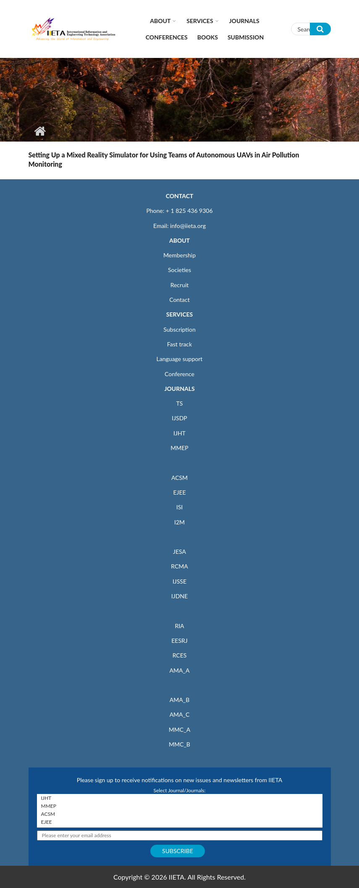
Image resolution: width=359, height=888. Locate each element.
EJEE (179, 492)
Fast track (179, 344)
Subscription (179, 329)
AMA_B (179, 699)
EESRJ (179, 640)
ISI (179, 507)
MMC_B (179, 744)
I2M (179, 522)
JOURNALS (179, 388)
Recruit (179, 284)
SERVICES (179, 314)
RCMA (179, 566)
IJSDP (179, 418)
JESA (179, 551)
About (160, 20)
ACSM (179, 477)
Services (199, 20)
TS (179, 403)
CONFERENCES (167, 37)
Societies (179, 269)
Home (40, 130)
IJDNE (179, 596)
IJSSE (179, 581)
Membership (179, 255)
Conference (179, 373)
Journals (244, 20)
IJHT (179, 433)
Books (207, 37)
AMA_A (180, 670)
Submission (246, 37)
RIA (179, 625)
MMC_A (179, 729)
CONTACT (180, 195)
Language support (180, 358)
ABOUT (179, 240)
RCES (180, 655)
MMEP (179, 447)
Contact (179, 299)
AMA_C (180, 714)
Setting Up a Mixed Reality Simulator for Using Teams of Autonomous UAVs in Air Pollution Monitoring (164, 159)
